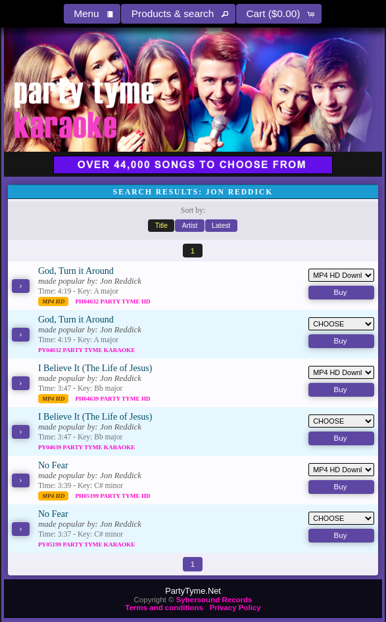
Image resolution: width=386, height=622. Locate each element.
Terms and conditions (164, 607)
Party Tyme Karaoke (98, 350)
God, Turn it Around (76, 270)
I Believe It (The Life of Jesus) (95, 368)
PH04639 (87, 398)
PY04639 (50, 447)
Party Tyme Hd (126, 301)
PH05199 (87, 496)
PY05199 (50, 544)
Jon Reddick (120, 281)
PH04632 (87, 301)
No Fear (53, 465)
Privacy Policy (235, 607)
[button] (92, 14)
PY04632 (50, 350)
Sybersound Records (214, 600)
